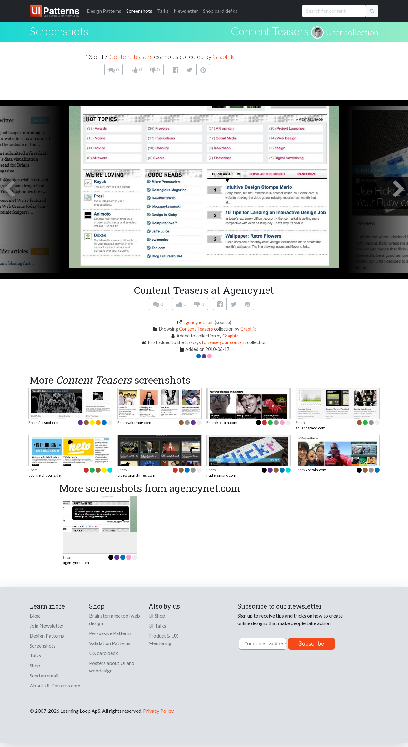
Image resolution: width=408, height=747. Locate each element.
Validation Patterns (109, 643)
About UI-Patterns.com (55, 685)
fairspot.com (49, 422)
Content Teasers (270, 30)
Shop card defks (220, 11)
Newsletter (186, 11)
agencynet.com (198, 322)
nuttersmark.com (221, 475)
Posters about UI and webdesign (111, 666)
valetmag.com (139, 422)
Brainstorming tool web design (114, 619)
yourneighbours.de (44, 475)
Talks (163, 11)
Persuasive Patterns (110, 633)
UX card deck (103, 653)
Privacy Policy (158, 711)
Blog (35, 615)
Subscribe (311, 643)
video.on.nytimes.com (136, 475)
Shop (35, 665)
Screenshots (139, 11)
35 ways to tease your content (215, 342)
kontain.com (226, 422)
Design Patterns (47, 635)
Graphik (223, 56)
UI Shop (156, 615)
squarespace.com (311, 427)
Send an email (44, 675)
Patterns (104, 11)
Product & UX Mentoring (163, 639)
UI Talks (157, 625)
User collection (352, 32)
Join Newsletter (47, 625)
